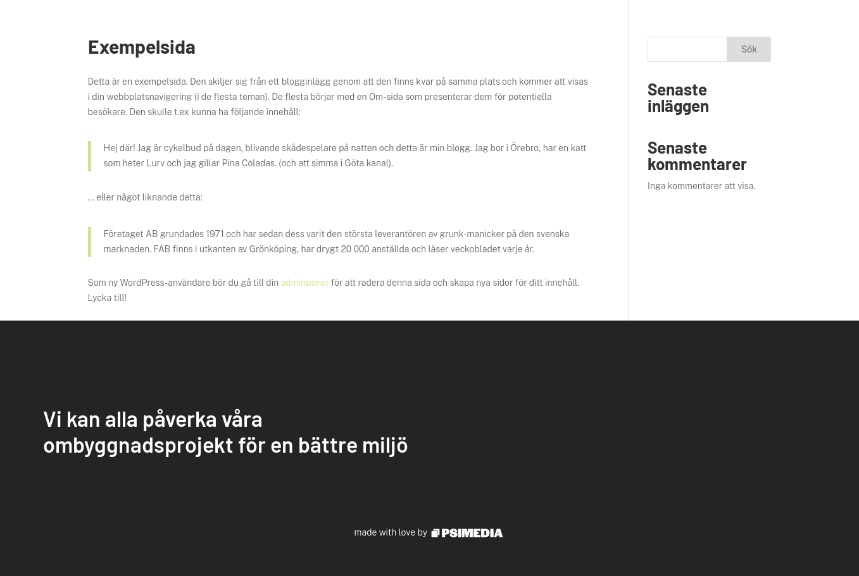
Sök (749, 49)
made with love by (429, 532)
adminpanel (305, 283)
